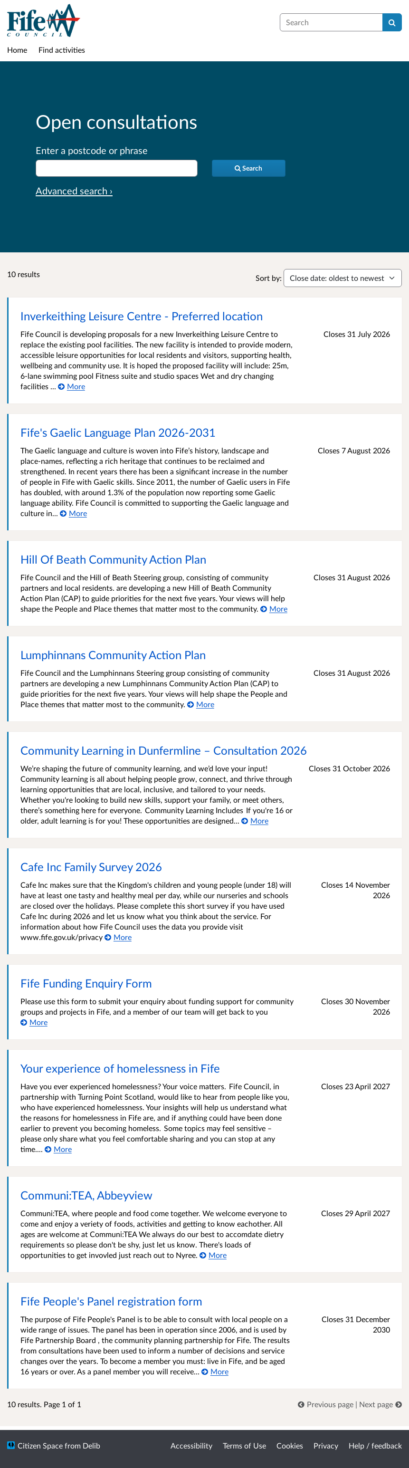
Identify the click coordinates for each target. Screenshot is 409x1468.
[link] (326, 1404)
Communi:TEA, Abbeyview (86, 1195)
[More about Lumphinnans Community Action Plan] (200, 704)
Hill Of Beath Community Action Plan (113, 559)
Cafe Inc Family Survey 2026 (91, 866)
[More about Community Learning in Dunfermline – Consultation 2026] (254, 820)
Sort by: (269, 277)
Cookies (289, 1445)
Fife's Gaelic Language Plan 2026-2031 (118, 432)
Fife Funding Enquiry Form (86, 983)
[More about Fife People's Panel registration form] (214, 1371)
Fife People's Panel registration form (111, 1301)
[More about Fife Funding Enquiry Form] (34, 1022)
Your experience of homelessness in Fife (120, 1068)
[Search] (392, 22)
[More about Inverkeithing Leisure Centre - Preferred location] (71, 386)
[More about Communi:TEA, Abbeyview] (213, 1254)
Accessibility (191, 1445)
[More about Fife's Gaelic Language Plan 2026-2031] (73, 513)
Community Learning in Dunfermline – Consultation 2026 (163, 750)
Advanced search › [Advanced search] (74, 190)
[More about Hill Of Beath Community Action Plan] (273, 608)
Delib (91, 1445)
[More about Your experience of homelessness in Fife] (58, 1148)
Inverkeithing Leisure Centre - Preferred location (141, 316)
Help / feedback (375, 1445)
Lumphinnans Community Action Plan (113, 655)
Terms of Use (244, 1445)
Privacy (326, 1445)
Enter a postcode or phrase (92, 150)
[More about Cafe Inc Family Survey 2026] (118, 936)
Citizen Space (40, 1445)
